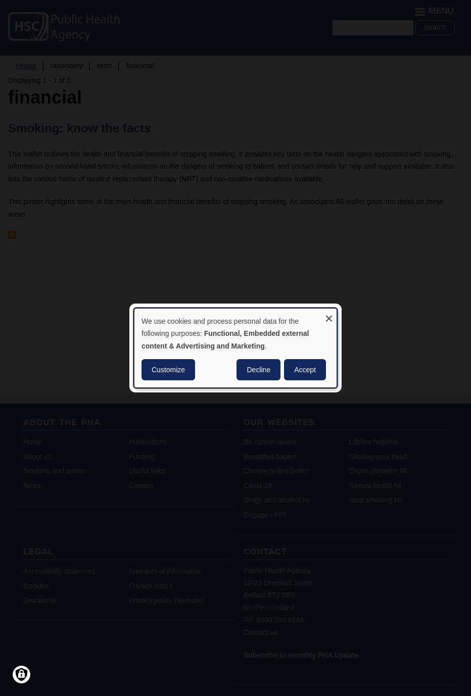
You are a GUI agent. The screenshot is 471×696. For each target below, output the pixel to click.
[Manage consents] (21, 674)
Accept (305, 370)
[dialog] (235, 348)
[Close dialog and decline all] (329, 315)
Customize (168, 370)
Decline (258, 370)
